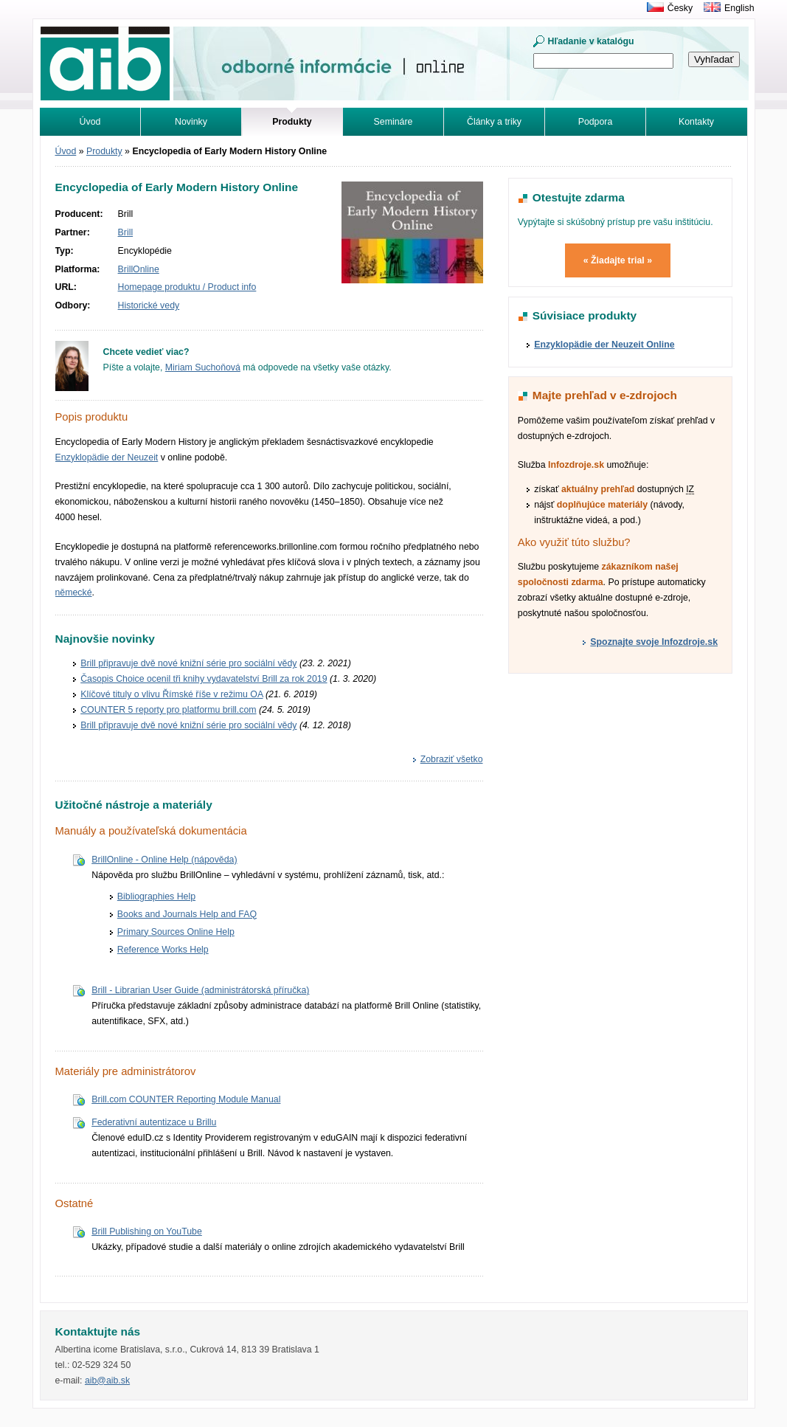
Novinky (191, 122)
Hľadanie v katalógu (591, 41)
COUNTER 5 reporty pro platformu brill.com (168, 710)
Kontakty (696, 122)
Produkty (104, 151)
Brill (126, 232)
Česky (680, 8)
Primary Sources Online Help (176, 932)
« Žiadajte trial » (617, 260)
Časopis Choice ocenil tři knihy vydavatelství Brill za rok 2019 (203, 679)
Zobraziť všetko (451, 759)
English (739, 8)
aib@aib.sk (107, 1380)
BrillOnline (138, 269)
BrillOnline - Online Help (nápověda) (164, 859)
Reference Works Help (163, 949)
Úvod (90, 122)
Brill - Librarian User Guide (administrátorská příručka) (200, 990)
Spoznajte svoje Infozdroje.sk (654, 642)
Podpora (595, 122)
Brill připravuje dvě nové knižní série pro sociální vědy (188, 663)
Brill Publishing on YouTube (146, 1231)
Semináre (393, 122)
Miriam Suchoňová (202, 367)
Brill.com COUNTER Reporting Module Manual (185, 1099)
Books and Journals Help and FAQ (187, 914)
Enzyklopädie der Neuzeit (107, 457)
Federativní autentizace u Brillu (153, 1122)
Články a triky (494, 122)
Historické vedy (149, 305)
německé (73, 592)
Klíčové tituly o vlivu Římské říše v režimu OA (171, 694)
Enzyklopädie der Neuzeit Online (604, 344)
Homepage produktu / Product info (187, 287)
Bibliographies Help (156, 896)
